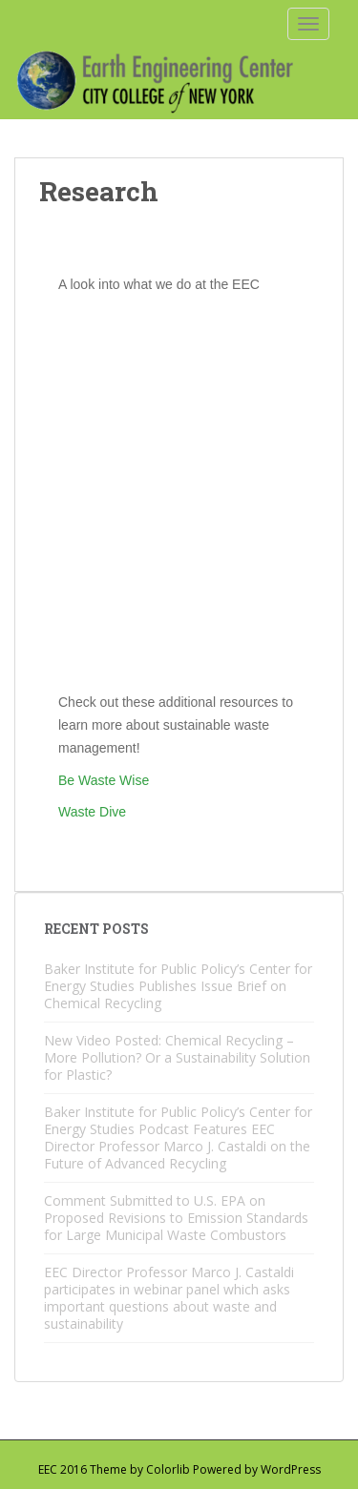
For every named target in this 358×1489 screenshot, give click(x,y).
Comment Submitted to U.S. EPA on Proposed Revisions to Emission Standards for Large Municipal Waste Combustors (176, 1217)
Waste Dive (92, 811)
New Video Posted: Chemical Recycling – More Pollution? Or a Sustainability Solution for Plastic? (177, 1057)
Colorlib (168, 1469)
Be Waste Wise (103, 780)
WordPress (291, 1469)
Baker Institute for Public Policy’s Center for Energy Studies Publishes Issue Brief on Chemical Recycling (178, 986)
